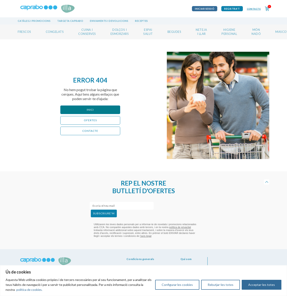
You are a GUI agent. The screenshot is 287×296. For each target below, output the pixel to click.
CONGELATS (55, 32)
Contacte (254, 8)
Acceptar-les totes (261, 285)
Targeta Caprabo (70, 20)
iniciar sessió (204, 8)
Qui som (186, 259)
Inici (90, 109)
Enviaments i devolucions (109, 20)
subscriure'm (104, 213)
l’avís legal (145, 236)
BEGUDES (174, 32)
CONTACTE (90, 130)
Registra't (232, 8)
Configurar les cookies (177, 285)
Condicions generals (140, 259)
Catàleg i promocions (34, 20)
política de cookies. (29, 290)
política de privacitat (180, 227)
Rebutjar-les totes (220, 285)
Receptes (141, 20)
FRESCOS (24, 32)
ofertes (90, 120)
